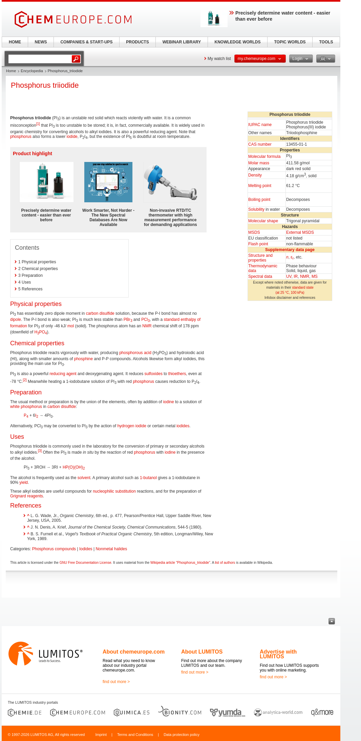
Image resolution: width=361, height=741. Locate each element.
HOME (15, 42)
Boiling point (259, 199)
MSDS (254, 232)
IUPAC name (260, 124)
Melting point (259, 185)
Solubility (256, 209)
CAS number (260, 144)
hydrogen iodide (131, 426)
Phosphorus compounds (54, 549)
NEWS (41, 42)
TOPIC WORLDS (289, 42)
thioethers (177, 373)
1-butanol (148, 477)
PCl (145, 319)
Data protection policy (181, 735)
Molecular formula (264, 156)
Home (11, 71)
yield (23, 482)
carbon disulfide (100, 313)
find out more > (116, 681)
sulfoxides (154, 373)
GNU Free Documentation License (85, 562)
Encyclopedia (32, 71)
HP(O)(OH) (74, 467)
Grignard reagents (26, 496)
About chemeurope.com (134, 652)
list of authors (225, 562)
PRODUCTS (137, 42)
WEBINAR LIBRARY (182, 42)
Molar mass (258, 163)
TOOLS (326, 42)
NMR (304, 276)
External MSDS (300, 232)
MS (315, 276)
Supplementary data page (290, 249)
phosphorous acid (135, 352)
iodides (182, 426)
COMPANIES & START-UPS (86, 42)
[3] (40, 451)
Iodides (85, 549)
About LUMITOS (201, 652)
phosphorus (20, 136)
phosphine (83, 358)
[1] (38, 124)
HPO (40, 332)
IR (296, 276)
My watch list (219, 58)
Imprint (101, 735)
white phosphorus (26, 406)
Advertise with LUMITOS (278, 654)
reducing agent (62, 373)
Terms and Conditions (135, 735)
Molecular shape (263, 221)
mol (70, 326)
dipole (15, 319)
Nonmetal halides (111, 549)
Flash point (258, 244)
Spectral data (260, 276)
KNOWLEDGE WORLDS (238, 42)
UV (289, 276)
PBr (128, 319)
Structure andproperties (260, 258)
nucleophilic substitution (114, 491)
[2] (24, 380)
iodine (168, 401)
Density (255, 175)
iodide (72, 136)
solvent (84, 477)
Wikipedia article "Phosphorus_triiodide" (180, 562)
